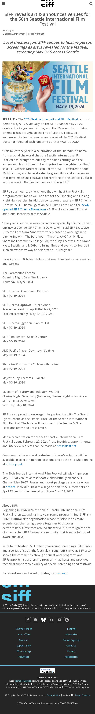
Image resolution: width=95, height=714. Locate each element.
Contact (71, 651)
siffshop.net (14, 464)
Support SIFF (24, 645)
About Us (71, 645)
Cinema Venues (23, 628)
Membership (24, 651)
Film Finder (71, 634)
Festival (71, 628)
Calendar (24, 640)
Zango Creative (82, 695)
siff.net (10, 487)
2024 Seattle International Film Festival (51, 119)
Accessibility (71, 656)
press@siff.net (66, 446)
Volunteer (23, 656)
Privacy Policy (53, 695)
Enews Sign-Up (71, 640)
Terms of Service (23, 680)
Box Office (24, 634)
